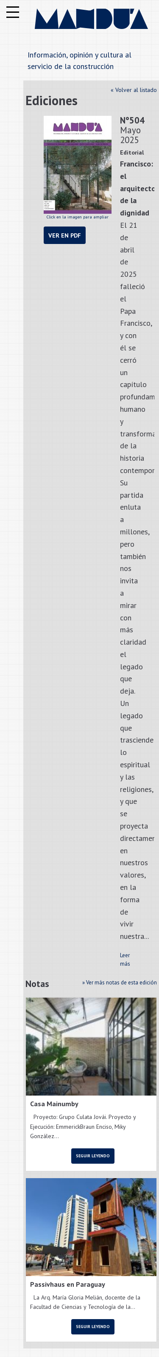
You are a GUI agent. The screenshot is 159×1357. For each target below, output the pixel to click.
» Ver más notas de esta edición (119, 982)
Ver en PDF (64, 235)
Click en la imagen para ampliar (78, 168)
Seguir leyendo (93, 1156)
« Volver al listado (134, 90)
